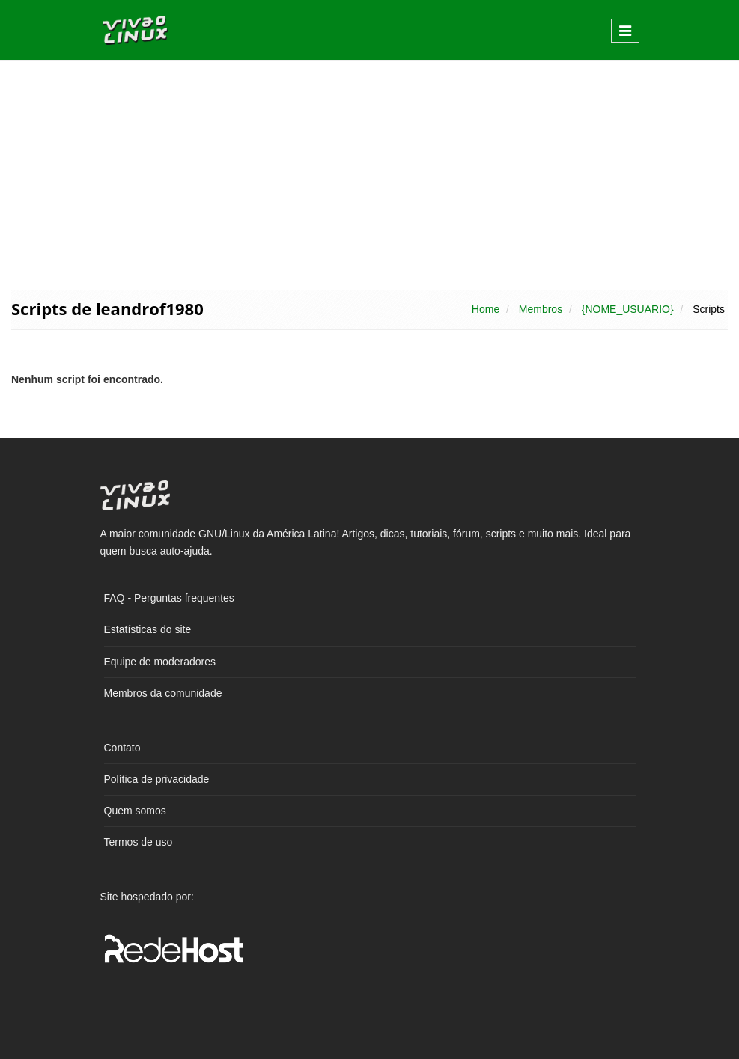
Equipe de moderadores (160, 662)
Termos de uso (138, 842)
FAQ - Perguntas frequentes (169, 598)
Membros (540, 309)
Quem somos (135, 811)
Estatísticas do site (148, 629)
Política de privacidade (157, 779)
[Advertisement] (369, 173)
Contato (122, 748)
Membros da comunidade (163, 693)
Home (485, 309)
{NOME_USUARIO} (628, 309)
